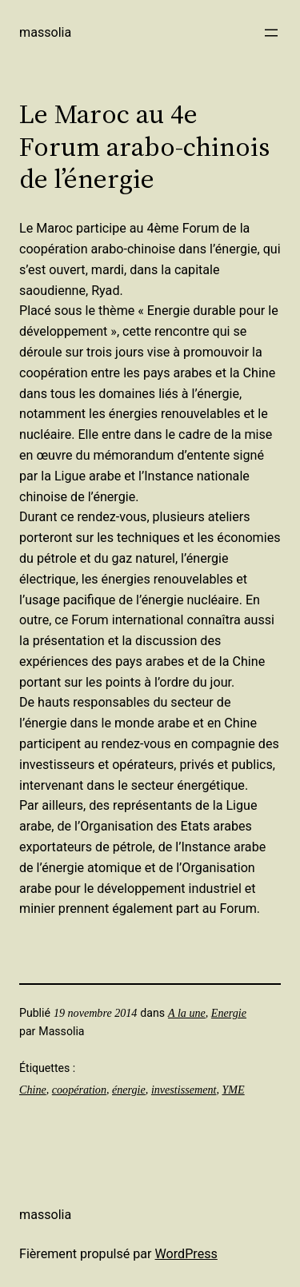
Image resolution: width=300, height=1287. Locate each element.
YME (233, 1089)
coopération (79, 1089)
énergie (129, 1089)
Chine (32, 1089)
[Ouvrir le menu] (271, 32)
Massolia (45, 32)
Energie (228, 1012)
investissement (184, 1089)
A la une (187, 1012)
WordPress (186, 1253)
